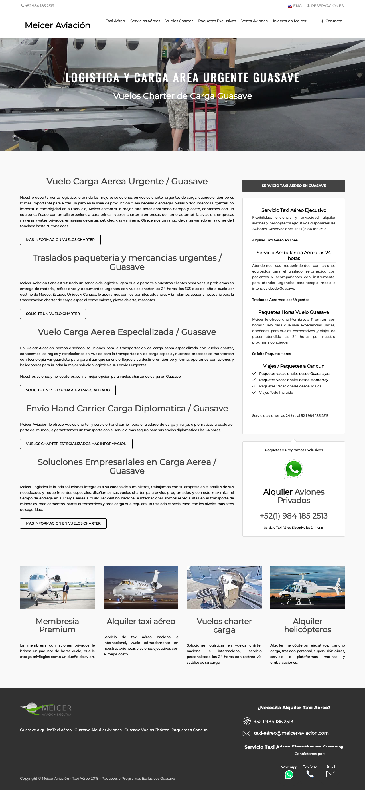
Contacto (331, 21)
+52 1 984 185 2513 (273, 721)
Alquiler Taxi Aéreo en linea (275, 240)
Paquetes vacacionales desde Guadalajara (294, 373)
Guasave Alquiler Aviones (97, 730)
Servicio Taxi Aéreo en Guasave (294, 186)
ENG (295, 5)
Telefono (310, 772)
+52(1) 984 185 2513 (294, 516)
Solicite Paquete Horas (271, 354)
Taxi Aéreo (115, 21)
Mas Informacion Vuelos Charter (60, 239)
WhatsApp (289, 772)
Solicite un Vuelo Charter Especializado (68, 390)
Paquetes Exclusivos (217, 21)
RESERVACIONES (327, 5)
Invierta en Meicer (289, 21)
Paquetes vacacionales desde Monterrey (293, 380)
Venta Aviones (254, 21)
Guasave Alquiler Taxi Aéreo (46, 730)
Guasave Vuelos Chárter (146, 730)
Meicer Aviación (57, 25)
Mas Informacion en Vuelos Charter (63, 523)
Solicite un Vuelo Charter (53, 314)
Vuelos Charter (179, 21)
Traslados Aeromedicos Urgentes (280, 300)
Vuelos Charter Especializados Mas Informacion (76, 444)
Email (330, 772)
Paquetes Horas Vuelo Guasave (293, 312)
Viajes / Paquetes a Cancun (294, 366)
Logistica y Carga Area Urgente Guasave (182, 77)
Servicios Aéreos (145, 21)
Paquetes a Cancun (189, 730)
